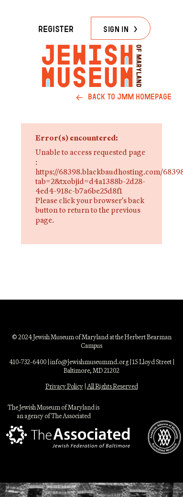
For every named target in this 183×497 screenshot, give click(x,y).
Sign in (116, 29)
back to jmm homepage (130, 96)
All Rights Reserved (112, 386)
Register (56, 29)
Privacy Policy (64, 386)
